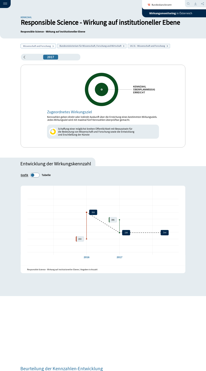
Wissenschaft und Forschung (38, 46)
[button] (5, 4)
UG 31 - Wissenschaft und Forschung (149, 45)
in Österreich (170, 13)
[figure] (103, 226)
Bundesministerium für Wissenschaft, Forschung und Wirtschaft (92, 45)
